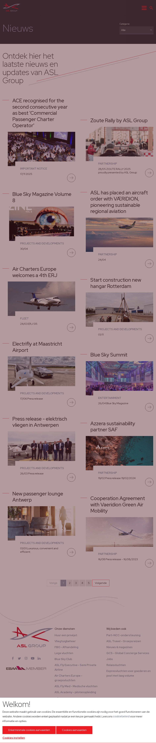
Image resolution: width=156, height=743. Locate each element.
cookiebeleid (121, 716)
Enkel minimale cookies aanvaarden (29, 730)
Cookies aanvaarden (74, 730)
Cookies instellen (13, 738)
